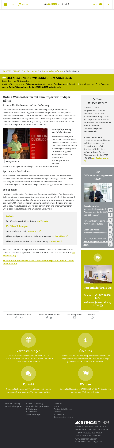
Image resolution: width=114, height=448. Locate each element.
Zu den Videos (58, 236)
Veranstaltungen (33, 414)
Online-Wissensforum (52, 71)
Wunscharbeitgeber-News (37, 406)
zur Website (42, 221)
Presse (56, 406)
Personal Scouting (12, 403)
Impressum (59, 414)
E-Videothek (31, 411)
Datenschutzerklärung (63, 417)
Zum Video (54, 241)
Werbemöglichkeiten (63, 409)
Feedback (92, 314)
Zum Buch (33, 231)
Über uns (58, 403)
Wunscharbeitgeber (13, 406)
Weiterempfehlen (74, 314)
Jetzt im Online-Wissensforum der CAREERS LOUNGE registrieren (30, 87)
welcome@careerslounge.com (88, 441)
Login (94, 4)
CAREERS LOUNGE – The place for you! (21, 71)
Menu (12, 4)
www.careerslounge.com (86, 438)
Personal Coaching (34, 403)
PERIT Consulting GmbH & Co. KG (92, 426)
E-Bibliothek (31, 409)
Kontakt (57, 411)
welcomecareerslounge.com (97, 303)
